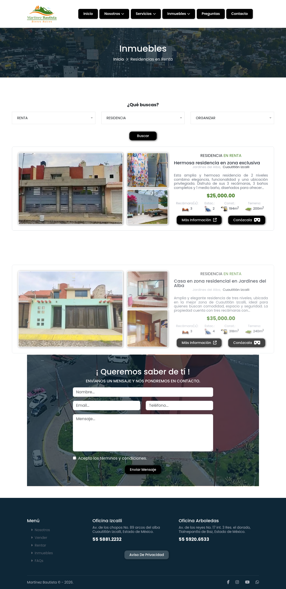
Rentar (38, 545)
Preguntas (211, 13)
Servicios (144, 13)
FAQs (37, 560)
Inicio (88, 13)
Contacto (239, 13)
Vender (39, 537)
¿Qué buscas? (143, 105)
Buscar (143, 135)
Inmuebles (176, 13)
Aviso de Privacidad (146, 554)
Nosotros (112, 13)
